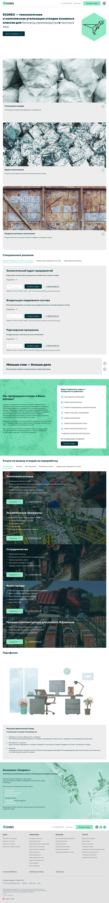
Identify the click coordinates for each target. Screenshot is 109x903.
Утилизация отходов (87, 846)
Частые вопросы (10, 872)
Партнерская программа (73, 261)
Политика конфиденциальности (11, 883)
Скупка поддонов (34, 863)
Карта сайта (32, 883)
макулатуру (9, 800)
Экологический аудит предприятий (65, 838)
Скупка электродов (34, 865)
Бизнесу (19, 466)
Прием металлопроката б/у (36, 860)
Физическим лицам (46, 466)
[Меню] (104, 3)
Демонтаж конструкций (88, 838)
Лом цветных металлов (35, 838)
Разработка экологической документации (93, 849)
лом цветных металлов (13, 793)
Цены (38, 883)
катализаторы (10, 803)
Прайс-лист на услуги (9, 841)
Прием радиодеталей (35, 855)
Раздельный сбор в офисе (63, 846)
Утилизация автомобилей (89, 855)
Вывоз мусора (86, 841)
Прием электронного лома (36, 857)
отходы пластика (11, 795)
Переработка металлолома (89, 857)
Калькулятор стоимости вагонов (11, 846)
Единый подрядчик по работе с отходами (18, 261)
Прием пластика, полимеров (37, 849)
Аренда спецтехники (87, 844)
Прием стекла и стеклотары (36, 846)
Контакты (60, 872)
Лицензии (24, 883)
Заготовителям (30, 466)
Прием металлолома (35, 841)
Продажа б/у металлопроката (90, 852)
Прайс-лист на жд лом (9, 844)
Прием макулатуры (34, 852)
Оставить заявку (92, 3)
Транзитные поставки (61, 841)
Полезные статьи (36, 872)
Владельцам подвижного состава (48, 261)
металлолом (9, 790)
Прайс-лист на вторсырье (10, 838)
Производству (8, 466)
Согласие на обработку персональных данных (47, 291)
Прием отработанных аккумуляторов (39, 844)
